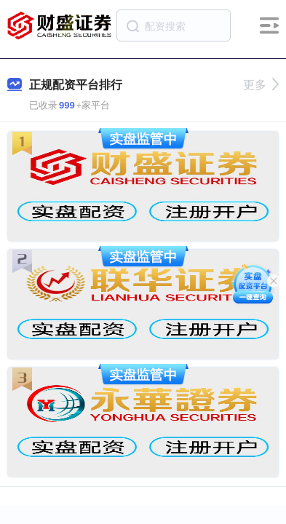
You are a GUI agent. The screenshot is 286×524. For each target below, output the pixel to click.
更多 (261, 85)
